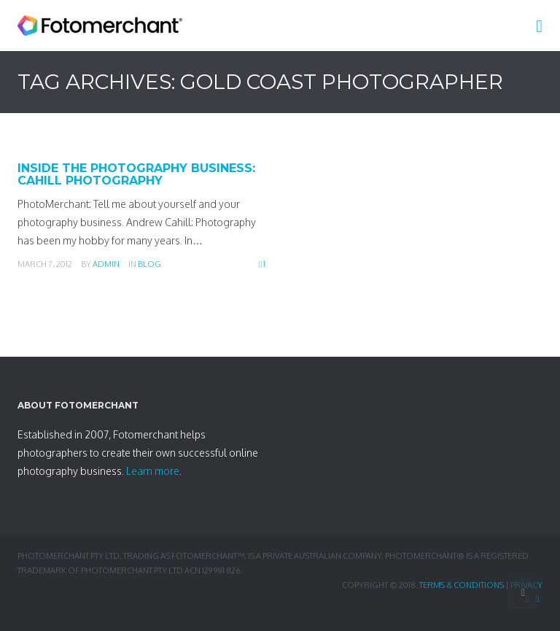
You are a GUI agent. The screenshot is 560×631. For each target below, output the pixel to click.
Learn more (152, 471)
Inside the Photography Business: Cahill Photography (136, 174)
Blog (149, 264)
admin (106, 264)
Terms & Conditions (461, 585)
